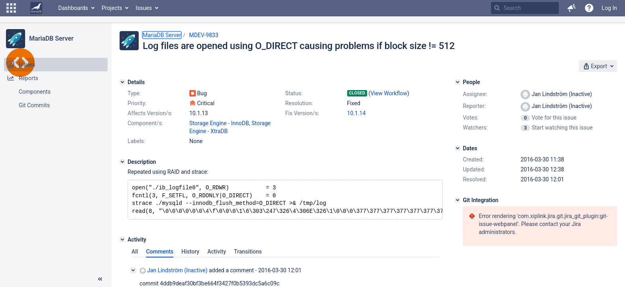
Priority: (137, 103)
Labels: (136, 141)
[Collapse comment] (133, 273)
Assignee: (475, 94)
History (190, 255)
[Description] (122, 162)
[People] (457, 82)
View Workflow (389, 93)
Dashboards (73, 8)
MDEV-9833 (203, 35)
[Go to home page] (36, 8)
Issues (144, 8)
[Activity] (122, 243)
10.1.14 (356, 113)
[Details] (122, 82)
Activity (216, 255)
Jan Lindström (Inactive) (174, 273)
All (135, 255)
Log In (609, 8)
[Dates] (457, 148)
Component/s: (145, 123)
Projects (112, 8)
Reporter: (474, 106)
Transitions (248, 255)
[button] (11, 8)
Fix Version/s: (302, 113)
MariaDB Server (51, 38)
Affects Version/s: (150, 113)
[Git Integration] (457, 200)
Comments (159, 255)
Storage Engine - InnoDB (219, 123)
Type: (134, 93)
